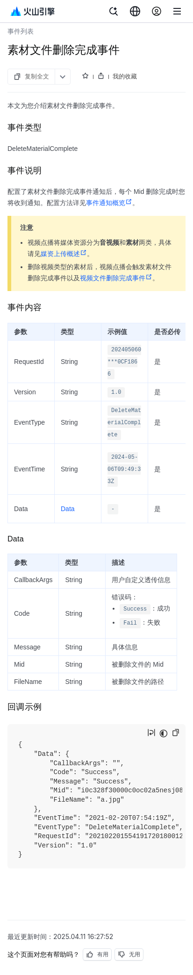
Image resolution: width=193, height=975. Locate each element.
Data (68, 508)
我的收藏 (125, 76)
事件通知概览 (109, 202)
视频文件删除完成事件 (116, 278)
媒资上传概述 (64, 253)
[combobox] (135, 11)
